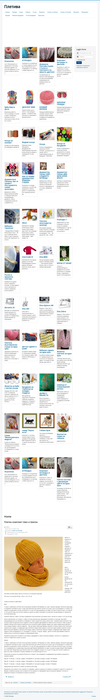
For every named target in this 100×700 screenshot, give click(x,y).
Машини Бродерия (17, 15)
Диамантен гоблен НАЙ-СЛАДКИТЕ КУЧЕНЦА (44, 175)
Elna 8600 (43, 257)
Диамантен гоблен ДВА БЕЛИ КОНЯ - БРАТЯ (62, 175)
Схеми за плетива (65, 12)
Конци (21, 12)
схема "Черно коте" (28, 431)
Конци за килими (9, 141)
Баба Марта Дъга (10, 108)
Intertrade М (27, 257)
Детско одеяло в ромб (29, 347)
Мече (24, 223)
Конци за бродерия (61, 144)
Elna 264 (25, 309)
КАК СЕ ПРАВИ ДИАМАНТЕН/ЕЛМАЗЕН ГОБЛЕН (28, 179)
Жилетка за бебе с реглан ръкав (12, 387)
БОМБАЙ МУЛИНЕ (43, 108)
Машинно (42, 12)
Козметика (68, 692)
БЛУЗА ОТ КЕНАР (64, 263)
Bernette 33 (10, 307)
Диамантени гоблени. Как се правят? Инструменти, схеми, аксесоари (11, 184)
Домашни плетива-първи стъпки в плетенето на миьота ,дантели (46, 68)
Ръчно (35, 12)
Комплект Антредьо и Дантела (62, 62)
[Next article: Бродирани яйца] (66, 676)
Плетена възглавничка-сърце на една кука (11, 346)
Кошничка (9, 61)
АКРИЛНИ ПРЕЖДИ (61, 103)
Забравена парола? (82, 67)
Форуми (7, 15)
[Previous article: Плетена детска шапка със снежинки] (9, 676)
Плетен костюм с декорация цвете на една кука (64, 482)
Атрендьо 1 (62, 219)
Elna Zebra (61, 311)
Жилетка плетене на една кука (64, 353)
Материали (85, 12)
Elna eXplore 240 (46, 305)
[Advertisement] (20, 32)
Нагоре (94, 696)
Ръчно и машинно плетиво (9, 277)
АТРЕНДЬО (26, 60)
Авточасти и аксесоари (11, 692)
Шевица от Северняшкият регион (63, 387)
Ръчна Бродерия (31, 15)
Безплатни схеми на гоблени (61, 436)
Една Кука (41, 15)
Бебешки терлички (9, 227)
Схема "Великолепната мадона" (12, 437)
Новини (7, 12)
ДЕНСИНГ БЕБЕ (28, 107)
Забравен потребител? (83, 65)
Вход (79, 62)
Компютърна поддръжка (79, 692)
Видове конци (28, 142)
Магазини (76, 12)
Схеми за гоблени (52, 12)
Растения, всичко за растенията (42, 692)
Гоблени (27, 12)
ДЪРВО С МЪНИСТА (43, 394)
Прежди (14, 12)
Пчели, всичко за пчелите (25, 692)
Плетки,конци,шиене (59, 692)
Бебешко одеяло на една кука (46, 351)
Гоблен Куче (44, 430)
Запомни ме (81, 60)
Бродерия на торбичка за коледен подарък (27, 390)
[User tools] (69, 527)
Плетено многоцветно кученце (45, 223)
